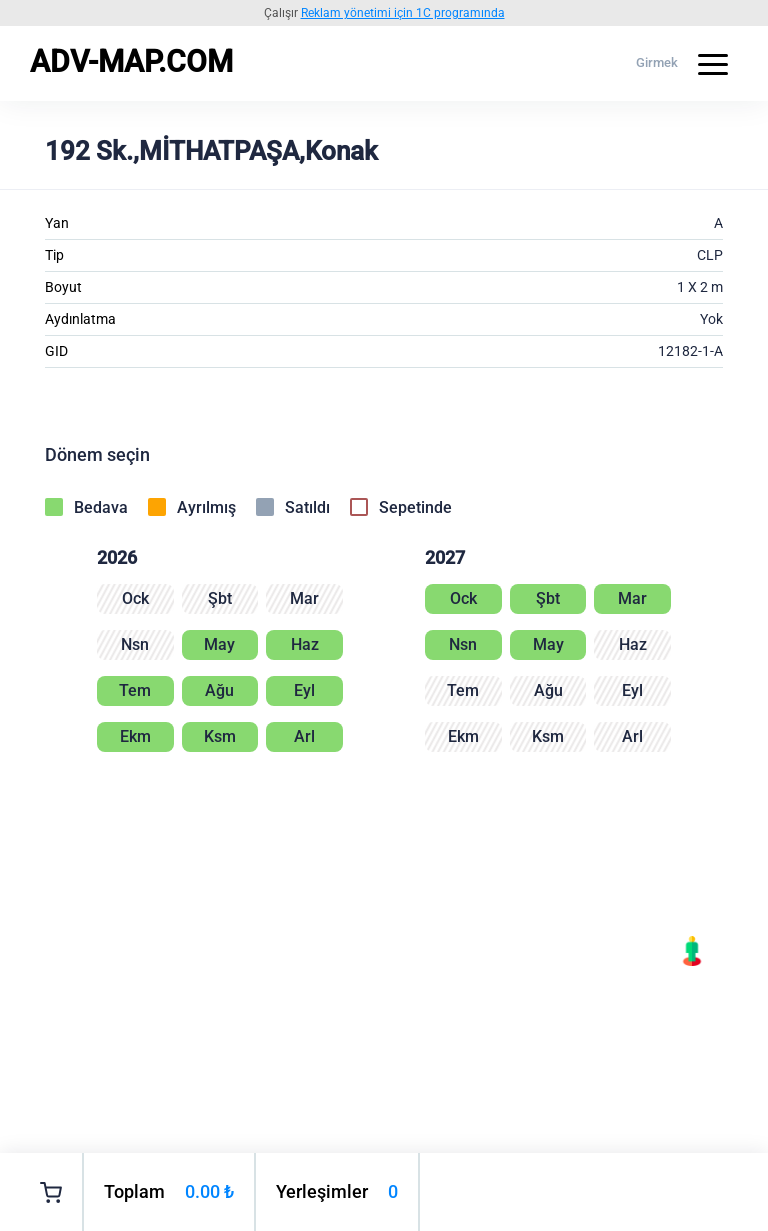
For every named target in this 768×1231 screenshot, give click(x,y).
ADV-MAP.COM (131, 61)
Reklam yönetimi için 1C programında (403, 13)
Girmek (657, 62)
